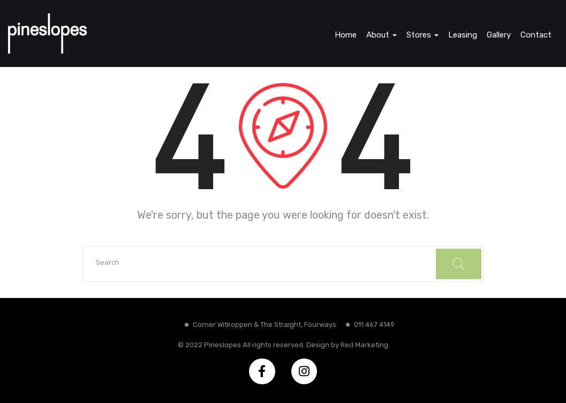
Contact (536, 35)
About (381, 35)
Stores (422, 35)
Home (346, 35)
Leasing (462, 35)
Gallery (499, 35)
